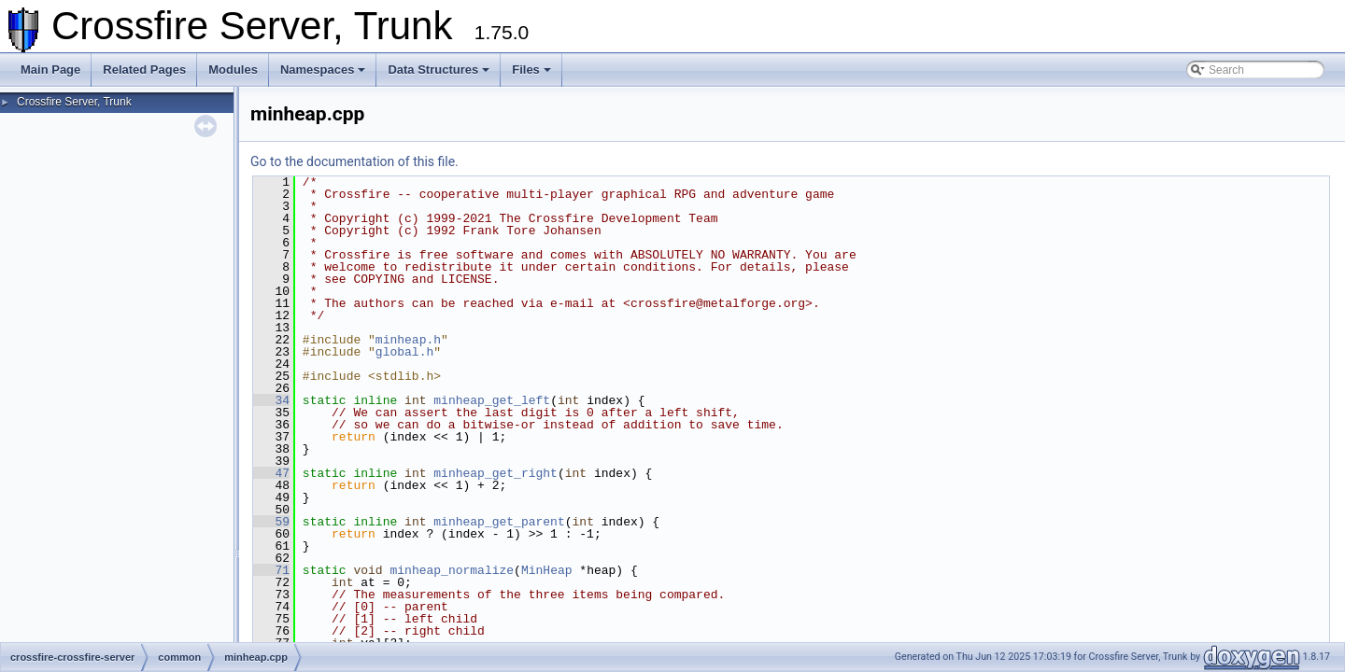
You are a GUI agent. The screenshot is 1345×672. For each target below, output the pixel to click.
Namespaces (323, 70)
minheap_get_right (495, 473)
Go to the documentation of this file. (354, 161)
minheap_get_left (491, 400)
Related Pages (144, 70)
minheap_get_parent (498, 521)
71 (271, 570)
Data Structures (438, 70)
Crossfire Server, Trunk (74, 101)
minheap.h (408, 339)
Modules (233, 70)
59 (271, 521)
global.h (404, 351)
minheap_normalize (451, 570)
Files (531, 70)
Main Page (50, 70)
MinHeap (547, 570)
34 (271, 400)
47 (271, 473)
